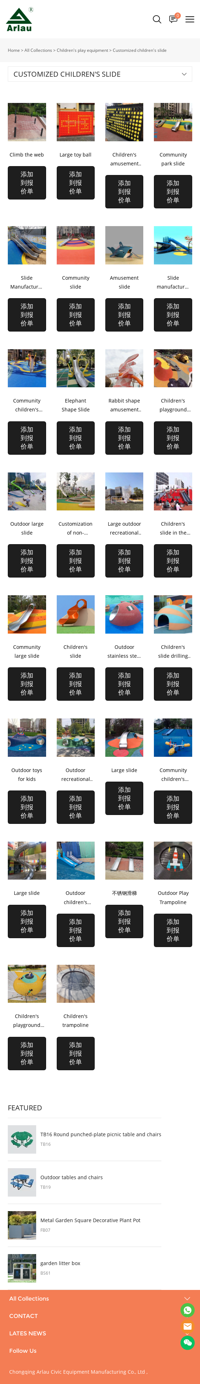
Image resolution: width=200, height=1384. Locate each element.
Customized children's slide (140, 50)
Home (14, 50)
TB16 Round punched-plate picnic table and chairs (100, 1134)
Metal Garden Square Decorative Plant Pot (90, 1220)
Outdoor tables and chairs (71, 1177)
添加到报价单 (27, 182)
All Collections (38, 50)
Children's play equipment (82, 50)
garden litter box (60, 1263)
